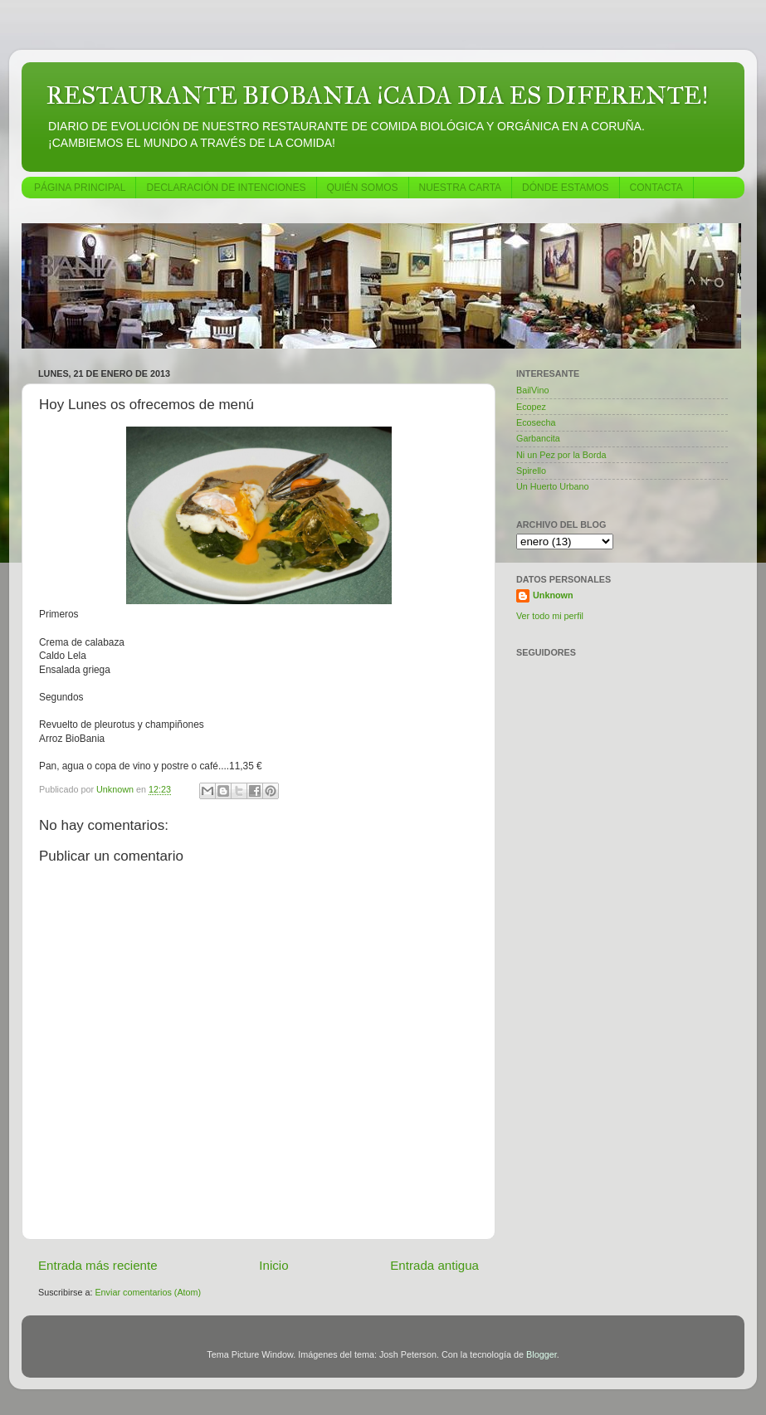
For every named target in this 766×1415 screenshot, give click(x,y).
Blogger (541, 1354)
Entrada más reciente (98, 1265)
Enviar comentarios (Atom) (148, 1292)
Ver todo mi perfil (549, 616)
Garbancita (538, 438)
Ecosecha (535, 422)
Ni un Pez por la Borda (561, 455)
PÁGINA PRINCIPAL (79, 187)
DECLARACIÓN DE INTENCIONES (225, 187)
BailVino (532, 390)
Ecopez (531, 407)
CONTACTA (656, 187)
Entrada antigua (434, 1265)
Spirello (531, 471)
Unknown (553, 595)
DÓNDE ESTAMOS (565, 187)
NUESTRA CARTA (460, 187)
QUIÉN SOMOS (362, 187)
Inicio (273, 1265)
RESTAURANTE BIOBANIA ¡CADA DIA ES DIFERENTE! (377, 95)
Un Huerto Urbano (552, 486)
